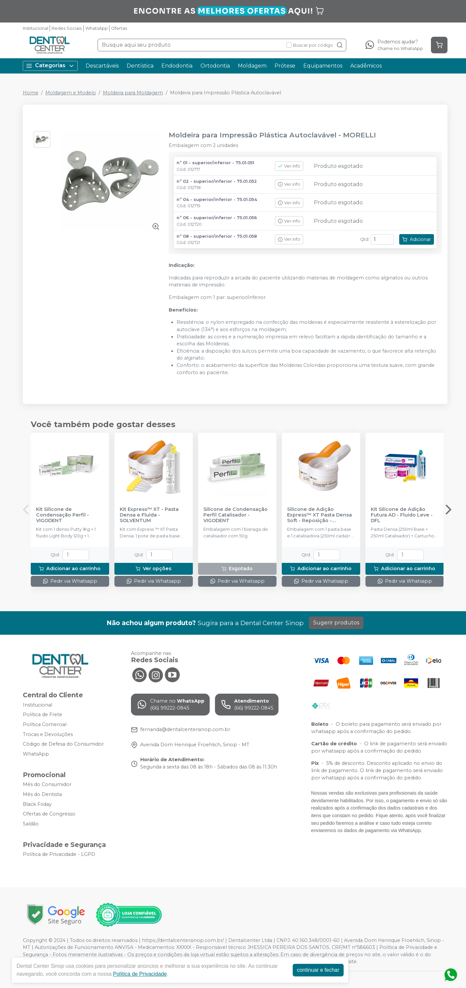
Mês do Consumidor (47, 785)
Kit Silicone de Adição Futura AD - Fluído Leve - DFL (402, 515)
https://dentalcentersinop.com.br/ (183, 940)
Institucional (35, 28)
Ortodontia (215, 66)
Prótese (285, 66)
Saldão (31, 824)
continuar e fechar (318, 970)
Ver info (289, 166)
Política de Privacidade (140, 974)
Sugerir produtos (336, 622)
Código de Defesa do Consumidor (63, 744)
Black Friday (37, 804)
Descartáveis (102, 66)
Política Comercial (44, 724)
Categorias (50, 65)
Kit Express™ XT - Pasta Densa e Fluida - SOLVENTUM (149, 515)
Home (30, 93)
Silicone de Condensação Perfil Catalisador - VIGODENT (235, 515)
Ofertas (119, 28)
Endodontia (176, 66)
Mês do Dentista (42, 794)
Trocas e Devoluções (48, 734)
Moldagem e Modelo (70, 93)
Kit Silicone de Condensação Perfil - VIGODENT (62, 515)
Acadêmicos (366, 66)
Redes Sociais (67, 28)
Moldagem (252, 66)
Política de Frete (42, 714)
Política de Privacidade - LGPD (59, 855)
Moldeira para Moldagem (133, 93)
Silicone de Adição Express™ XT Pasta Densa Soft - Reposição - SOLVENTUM (319, 515)
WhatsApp (96, 28)
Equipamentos (322, 66)
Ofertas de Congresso (49, 814)
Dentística (140, 66)
